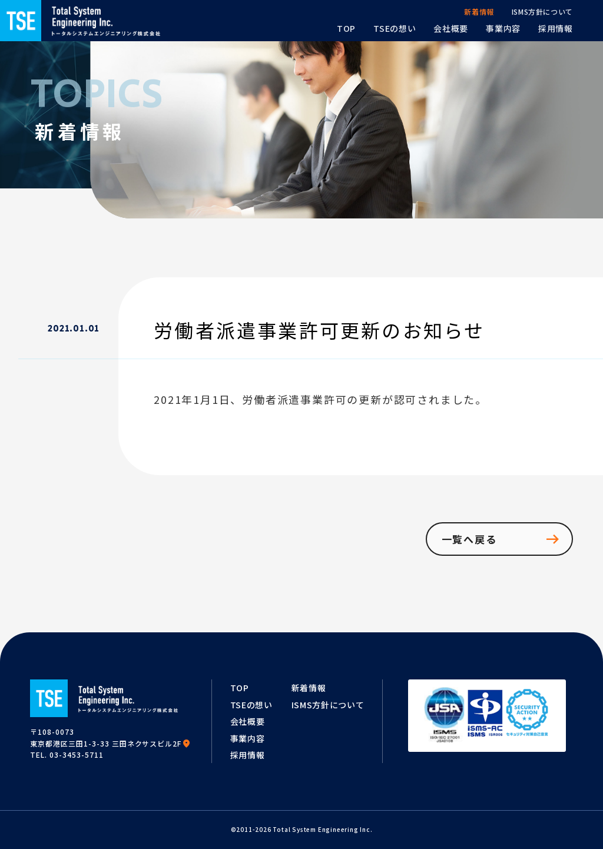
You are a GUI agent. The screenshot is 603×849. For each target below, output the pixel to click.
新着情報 (308, 688)
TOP (239, 688)
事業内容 (247, 738)
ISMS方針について (328, 705)
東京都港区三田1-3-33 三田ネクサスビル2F (110, 743)
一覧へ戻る (501, 539)
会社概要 (247, 721)
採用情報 (247, 755)
